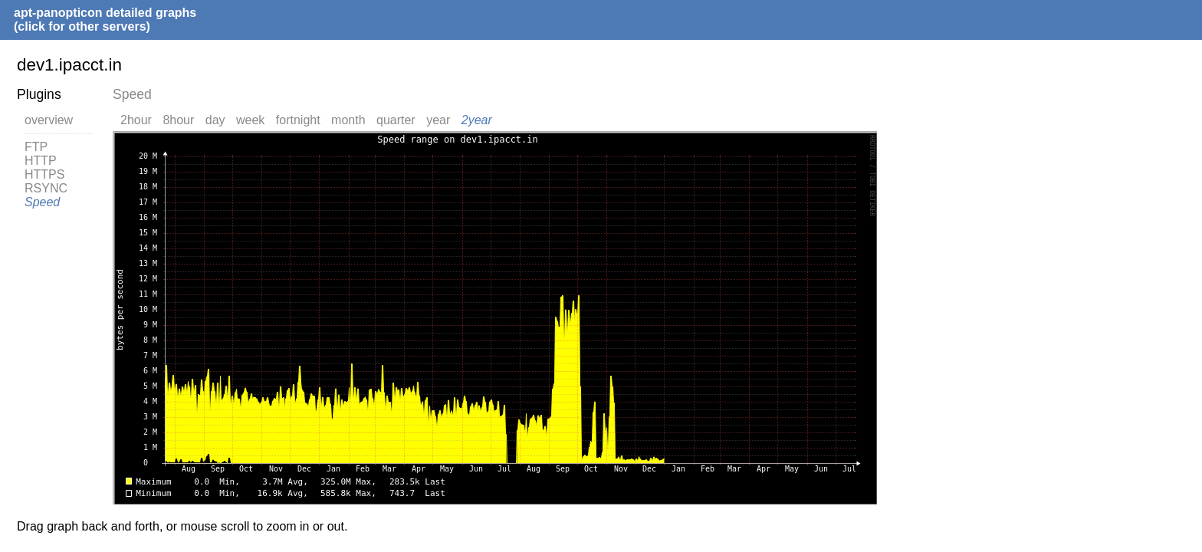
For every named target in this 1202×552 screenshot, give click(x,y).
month (348, 120)
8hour (178, 120)
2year (476, 120)
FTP (36, 146)
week (250, 120)
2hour (136, 120)
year (438, 120)
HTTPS (44, 174)
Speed (42, 202)
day (215, 120)
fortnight (298, 120)
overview (49, 120)
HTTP (41, 160)
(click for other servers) (82, 26)
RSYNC (46, 188)
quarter (395, 120)
